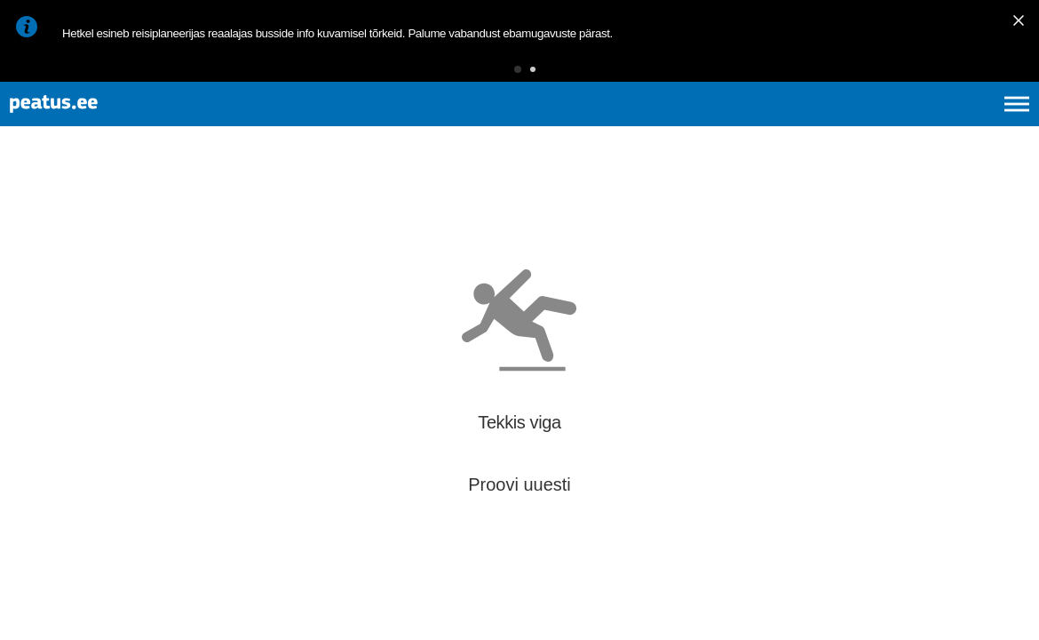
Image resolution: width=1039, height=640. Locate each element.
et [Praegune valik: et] (827, 124)
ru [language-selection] (968, 124)
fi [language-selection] (922, 124)
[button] (490, 75)
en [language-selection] (876, 124)
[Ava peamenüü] (1016, 124)
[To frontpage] (102, 125)
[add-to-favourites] (395, 228)
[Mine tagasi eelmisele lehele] (28, 212)
